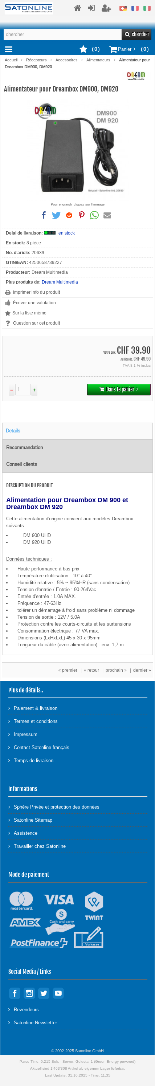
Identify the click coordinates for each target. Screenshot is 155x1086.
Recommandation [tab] (24, 447)
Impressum (22, 734)
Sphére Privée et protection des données (53, 807)
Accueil (11, 60)
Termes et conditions (33, 721)
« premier (67, 670)
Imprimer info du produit (36, 292)
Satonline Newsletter (32, 1022)
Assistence (22, 833)
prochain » (116, 670)
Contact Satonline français (38, 747)
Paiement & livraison (32, 708)
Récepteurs (36, 60)
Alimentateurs (98, 60)
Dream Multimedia (60, 282)
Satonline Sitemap (30, 820)
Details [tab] (13, 431)
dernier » (142, 670)
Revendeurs (23, 1009)
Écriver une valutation (34, 302)
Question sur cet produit (36, 323)
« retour (91, 670)
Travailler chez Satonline (37, 846)
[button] (43, 215)
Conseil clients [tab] (21, 464)
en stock (66, 233)
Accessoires (67, 60)
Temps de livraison (30, 760)
